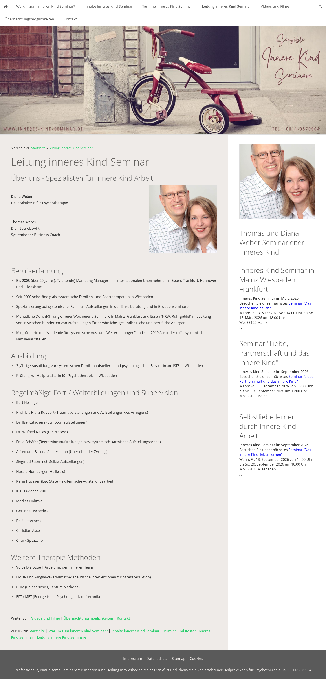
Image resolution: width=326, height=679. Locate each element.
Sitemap (178, 658)
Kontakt (123, 618)
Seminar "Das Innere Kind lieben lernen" (275, 452)
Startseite (38, 148)
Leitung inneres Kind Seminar (71, 148)
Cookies (196, 658)
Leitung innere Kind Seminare (61, 637)
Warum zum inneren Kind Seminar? (78, 631)
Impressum (132, 658)
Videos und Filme (45, 618)
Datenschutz (157, 658)
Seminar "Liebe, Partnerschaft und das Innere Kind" (276, 379)
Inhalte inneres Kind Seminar (135, 631)
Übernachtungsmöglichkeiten (88, 618)
